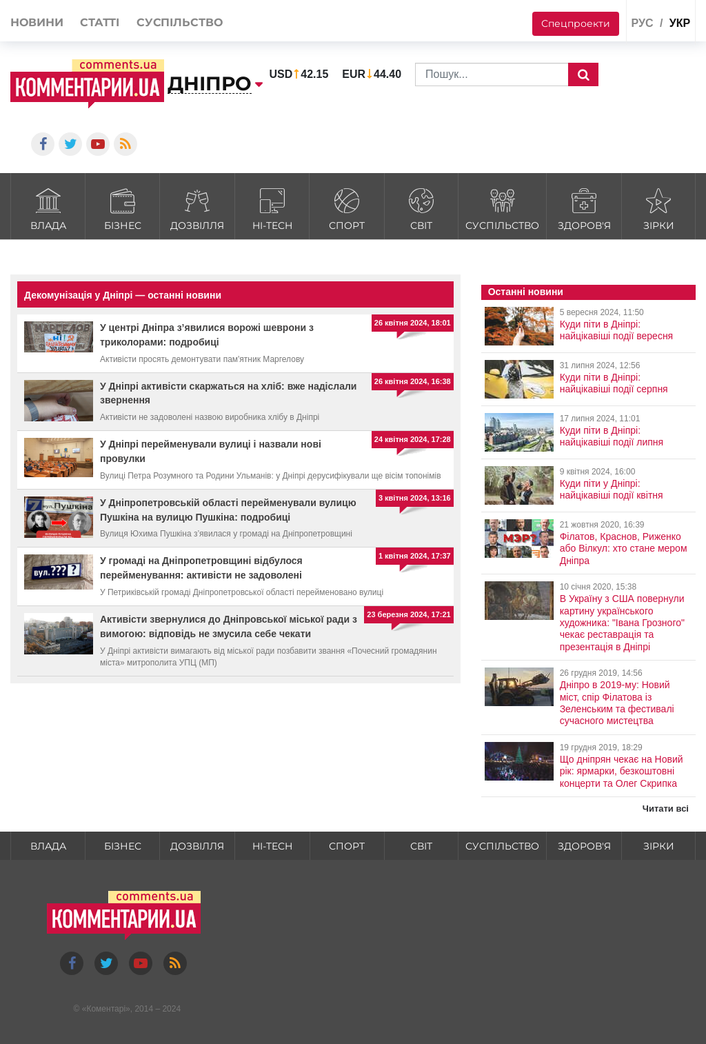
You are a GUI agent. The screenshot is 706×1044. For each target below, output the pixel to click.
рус (642, 23)
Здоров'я (584, 207)
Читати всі (666, 808)
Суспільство (502, 207)
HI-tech (272, 207)
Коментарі (105, 1009)
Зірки (658, 207)
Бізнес (122, 207)
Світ (422, 207)
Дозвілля (197, 207)
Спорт (346, 207)
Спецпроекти (575, 23)
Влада (48, 207)
